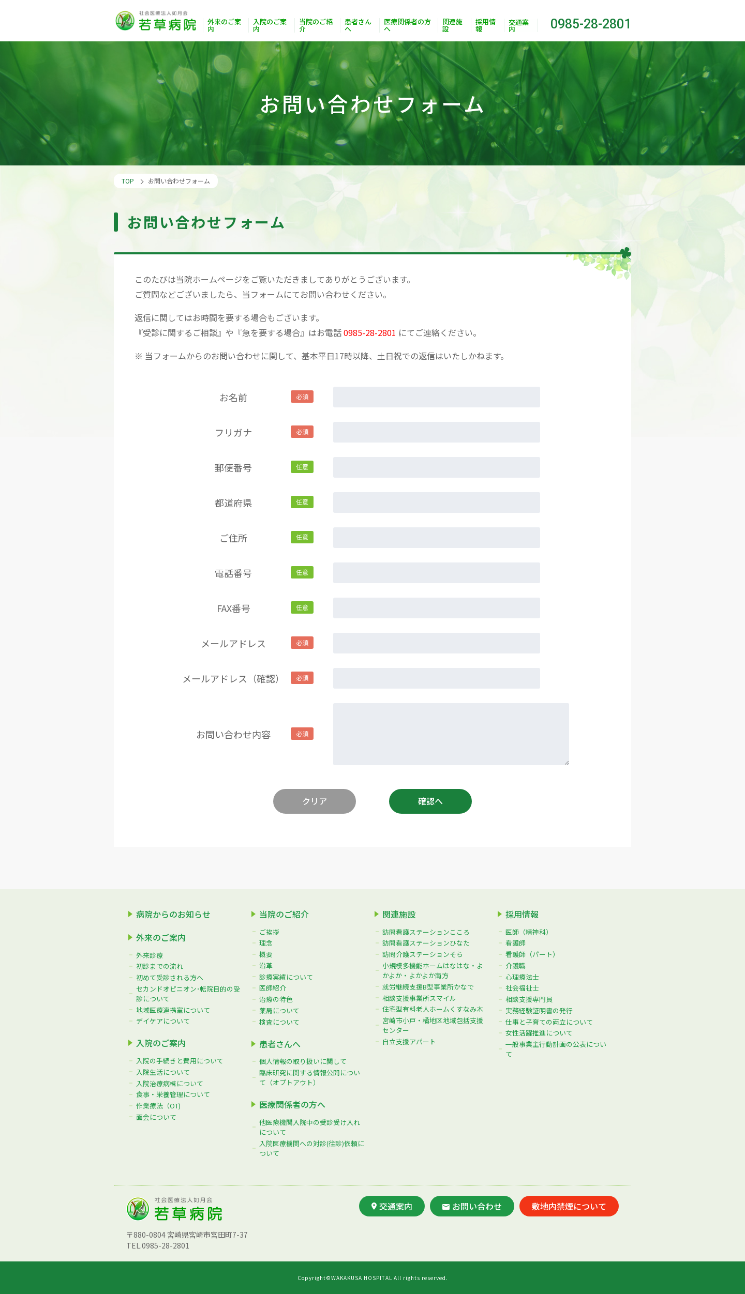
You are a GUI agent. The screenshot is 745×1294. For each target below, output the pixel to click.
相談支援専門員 (529, 999)
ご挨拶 (269, 932)
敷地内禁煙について (569, 1206)
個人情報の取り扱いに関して (303, 1061)
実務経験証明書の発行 (539, 1010)
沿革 (266, 965)
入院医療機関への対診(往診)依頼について (311, 1148)
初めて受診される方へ (169, 977)
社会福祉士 (522, 988)
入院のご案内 (270, 25)
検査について (279, 1022)
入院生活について (163, 1072)
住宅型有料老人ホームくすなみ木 (432, 1009)
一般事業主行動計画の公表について (555, 1049)
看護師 (515, 943)
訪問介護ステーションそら (422, 954)
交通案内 (519, 25)
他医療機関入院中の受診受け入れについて (309, 1127)
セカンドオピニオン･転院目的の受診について (188, 993)
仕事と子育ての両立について (549, 1022)
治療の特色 (276, 999)
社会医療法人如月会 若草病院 (158, 21)
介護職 (515, 965)
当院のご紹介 (316, 25)
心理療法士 (522, 977)
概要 (266, 954)
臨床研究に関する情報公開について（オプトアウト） (309, 1077)
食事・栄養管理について (173, 1094)
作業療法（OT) (158, 1105)
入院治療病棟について (169, 1083)
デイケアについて (163, 1021)
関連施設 (452, 25)
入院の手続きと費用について (180, 1060)
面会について (156, 1117)
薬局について (279, 1010)
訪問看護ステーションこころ (426, 932)
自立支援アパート (409, 1041)
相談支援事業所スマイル (419, 998)
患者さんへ (358, 25)
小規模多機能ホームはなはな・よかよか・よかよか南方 (432, 970)
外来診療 (149, 955)
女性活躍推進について (539, 1033)
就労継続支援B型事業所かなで (428, 987)
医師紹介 (272, 988)
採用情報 (485, 25)
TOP (128, 180)
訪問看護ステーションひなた (426, 943)
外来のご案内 (224, 25)
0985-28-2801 (590, 24)
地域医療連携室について (173, 1010)
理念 (266, 943)
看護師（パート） (532, 954)
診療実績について (286, 977)
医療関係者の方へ (407, 25)
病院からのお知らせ (173, 914)
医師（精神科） (529, 932)
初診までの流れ (159, 966)
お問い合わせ (472, 1206)
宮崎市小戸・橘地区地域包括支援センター (432, 1025)
